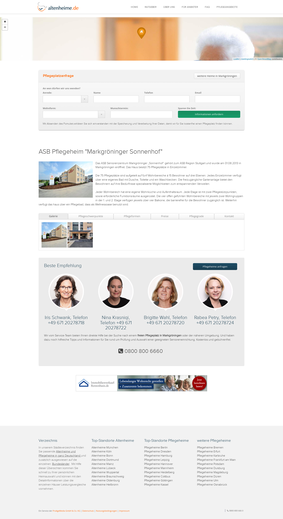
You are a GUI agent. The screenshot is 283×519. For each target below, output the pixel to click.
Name (97, 92)
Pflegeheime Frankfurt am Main (216, 460)
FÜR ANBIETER (190, 7)
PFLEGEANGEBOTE (227, 7)
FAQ (207, 7)
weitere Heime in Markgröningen (217, 76)
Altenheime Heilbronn (105, 484)
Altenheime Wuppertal (105, 472)
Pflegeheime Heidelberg (159, 472)
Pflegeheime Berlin (156, 447)
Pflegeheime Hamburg (158, 455)
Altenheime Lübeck (104, 468)
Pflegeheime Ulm (207, 480)
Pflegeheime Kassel (156, 484)
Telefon (148, 92)
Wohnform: (49, 108)
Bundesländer (60, 464)
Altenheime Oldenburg (106, 480)
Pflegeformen (132, 216)
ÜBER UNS (169, 7)
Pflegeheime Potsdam (210, 464)
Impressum (124, 510)
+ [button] (5, 22)
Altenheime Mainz (103, 464)
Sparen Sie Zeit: (187, 108)
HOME (134, 7)
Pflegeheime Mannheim (159, 468)
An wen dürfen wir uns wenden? (61, 88)
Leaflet (236, 59)
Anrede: (47, 92)
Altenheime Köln (102, 451)
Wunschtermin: (119, 108)
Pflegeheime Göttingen (158, 480)
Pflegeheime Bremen (210, 447)
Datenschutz (88, 510)
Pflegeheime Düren (209, 476)
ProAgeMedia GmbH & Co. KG (66, 510)
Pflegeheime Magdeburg (212, 472)
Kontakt (229, 216)
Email (198, 92)
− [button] (5, 27)
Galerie (53, 216)
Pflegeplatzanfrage (58, 76)
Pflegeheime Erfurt (208, 451)
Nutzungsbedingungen (106, 510)
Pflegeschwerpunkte (91, 216)
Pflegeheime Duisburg (211, 468)
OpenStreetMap (264, 59)
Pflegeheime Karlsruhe (211, 455)
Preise (164, 216)
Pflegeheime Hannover (158, 464)
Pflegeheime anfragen (215, 266)
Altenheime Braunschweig (108, 476)
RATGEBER (150, 7)
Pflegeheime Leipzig (156, 460)
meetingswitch (247, 59)
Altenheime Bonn (102, 455)
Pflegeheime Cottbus (157, 476)
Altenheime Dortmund (105, 460)
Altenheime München (105, 447)
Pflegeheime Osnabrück (212, 484)
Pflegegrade (196, 216)
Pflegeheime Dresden (157, 451)
